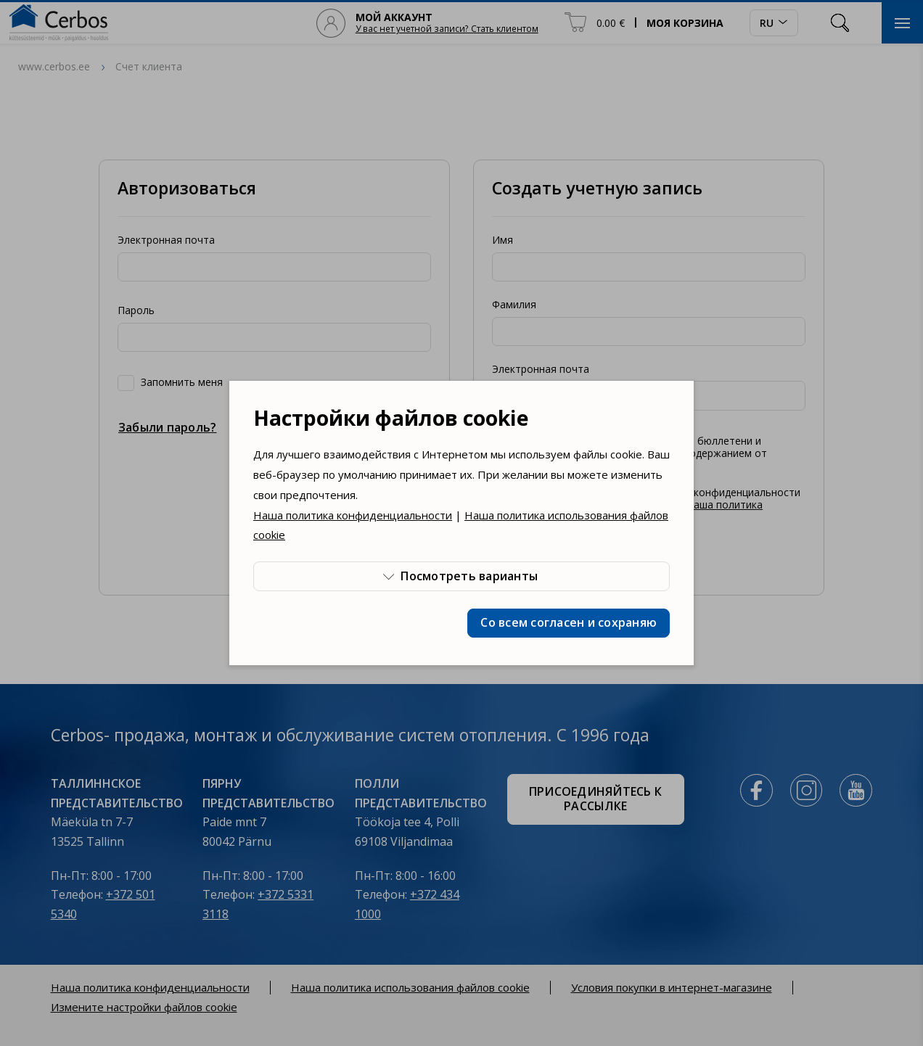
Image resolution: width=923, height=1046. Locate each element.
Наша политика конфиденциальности (352, 515)
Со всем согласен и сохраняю (568, 622)
